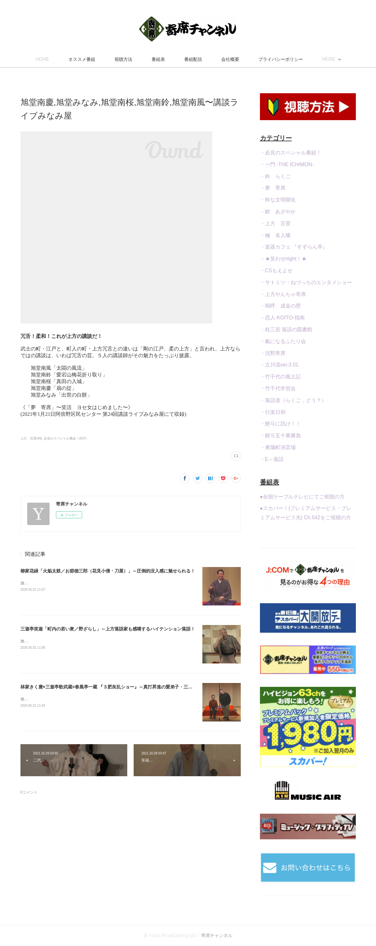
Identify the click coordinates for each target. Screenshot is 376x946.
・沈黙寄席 (273, 353)
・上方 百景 (275, 223)
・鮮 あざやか (278, 211)
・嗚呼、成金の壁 (280, 305)
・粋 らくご (275, 176)
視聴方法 (155, 59)
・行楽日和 (273, 412)
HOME (74, 59)
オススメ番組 (113, 59)
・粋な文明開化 (278, 199)
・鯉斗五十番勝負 (280, 435)
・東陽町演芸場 (278, 447)
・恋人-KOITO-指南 (282, 317)
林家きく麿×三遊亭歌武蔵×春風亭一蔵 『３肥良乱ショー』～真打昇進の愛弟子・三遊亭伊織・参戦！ (122, 686)
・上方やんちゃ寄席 (283, 294)
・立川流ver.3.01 (279, 364)
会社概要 (262, 59)
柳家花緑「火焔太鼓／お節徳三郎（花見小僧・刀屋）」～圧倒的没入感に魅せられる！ (107, 570)
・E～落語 (272, 459)
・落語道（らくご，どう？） (293, 400)
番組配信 (225, 59)
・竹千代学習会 (278, 388)
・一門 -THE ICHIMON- (287, 164)
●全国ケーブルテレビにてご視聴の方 (302, 496)
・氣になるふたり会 (283, 341)
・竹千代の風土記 (280, 376)
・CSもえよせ (276, 270)
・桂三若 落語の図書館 (286, 329)
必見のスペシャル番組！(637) (65, 438)
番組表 (190, 59)
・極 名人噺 (275, 235)
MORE (296, 59)
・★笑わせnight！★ (283, 258)
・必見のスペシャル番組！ (290, 152)
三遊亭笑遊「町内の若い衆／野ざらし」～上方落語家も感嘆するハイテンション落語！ (107, 628)
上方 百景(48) (31, 438)
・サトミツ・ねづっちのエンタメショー (306, 282)
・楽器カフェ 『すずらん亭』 (294, 247)
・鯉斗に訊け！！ (280, 423)
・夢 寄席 (273, 188)
